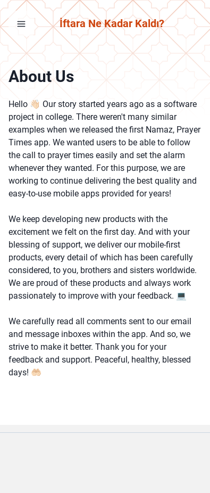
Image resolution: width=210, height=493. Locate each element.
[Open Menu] (21, 23)
